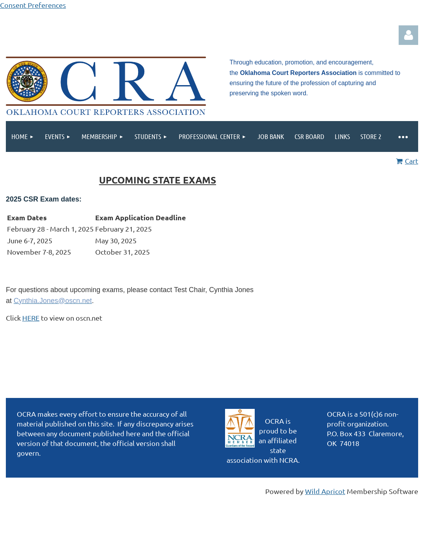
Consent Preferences (33, 5)
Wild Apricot (325, 491)
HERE (30, 318)
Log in (408, 35)
